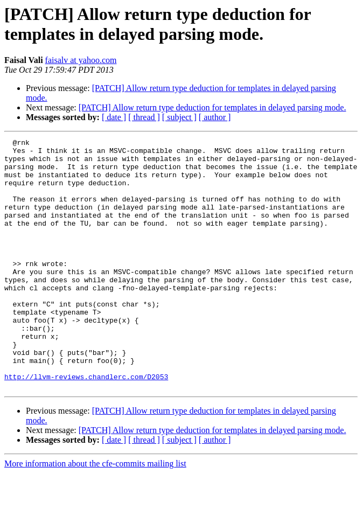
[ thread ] (144, 117)
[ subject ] (179, 117)
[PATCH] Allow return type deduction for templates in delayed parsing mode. (212, 107)
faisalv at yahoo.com (81, 60)
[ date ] (114, 117)
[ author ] (215, 117)
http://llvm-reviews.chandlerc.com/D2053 (86, 425)
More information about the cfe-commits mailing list (95, 513)
